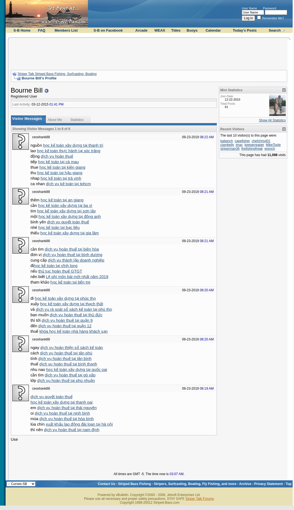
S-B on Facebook (108, 30)
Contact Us (106, 484)
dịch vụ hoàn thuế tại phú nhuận (66, 380)
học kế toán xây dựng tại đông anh (69, 216)
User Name (249, 8)
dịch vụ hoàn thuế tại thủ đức (76, 315)
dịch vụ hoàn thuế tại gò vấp (70, 375)
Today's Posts (245, 30)
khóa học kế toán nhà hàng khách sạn (73, 331)
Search (275, 30)
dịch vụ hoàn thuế (57, 156)
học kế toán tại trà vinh (61, 178)
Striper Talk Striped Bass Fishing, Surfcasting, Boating (57, 74)
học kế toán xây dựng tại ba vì (65, 205)
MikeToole (273, 145)
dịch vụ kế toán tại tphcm (68, 184)
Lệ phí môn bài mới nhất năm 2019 (77, 277)
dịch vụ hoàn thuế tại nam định (71, 430)
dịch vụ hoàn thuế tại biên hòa (72, 249)
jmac (239, 145)
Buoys (192, 30)
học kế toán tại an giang (62, 200)
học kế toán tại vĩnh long (55, 266)
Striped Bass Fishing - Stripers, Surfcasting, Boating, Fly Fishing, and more (177, 484)
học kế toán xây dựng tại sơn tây (66, 211)
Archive (245, 484)
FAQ (41, 30)
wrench (270, 149)
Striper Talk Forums (199, 499)
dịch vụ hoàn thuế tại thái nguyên (66, 408)
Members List (66, 30)
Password (269, 8)
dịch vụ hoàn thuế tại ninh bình (62, 413)
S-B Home (21, 30)
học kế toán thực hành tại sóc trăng (69, 151)
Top (289, 484)
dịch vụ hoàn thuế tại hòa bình (67, 419)
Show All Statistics (272, 120)
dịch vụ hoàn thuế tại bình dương (72, 255)
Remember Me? (270, 18)
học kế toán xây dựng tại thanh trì (73, 145)
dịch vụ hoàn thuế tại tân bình (65, 358)
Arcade (141, 30)
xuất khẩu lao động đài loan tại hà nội (79, 424)
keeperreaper (254, 145)
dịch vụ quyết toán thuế (68, 222)
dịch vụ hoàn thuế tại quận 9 (67, 320)
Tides (176, 30)
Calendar (213, 30)
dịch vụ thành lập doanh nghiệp (76, 260)
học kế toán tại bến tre (70, 282)
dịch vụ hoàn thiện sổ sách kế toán (71, 347)
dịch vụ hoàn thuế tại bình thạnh (68, 364)
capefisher (242, 141)
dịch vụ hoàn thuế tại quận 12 (64, 326)
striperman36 (230, 149)
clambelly (227, 145)
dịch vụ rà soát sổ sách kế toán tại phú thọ (74, 309)
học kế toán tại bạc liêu (59, 227)
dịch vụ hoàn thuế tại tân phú (66, 353)
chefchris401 (261, 141)
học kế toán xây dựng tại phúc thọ (65, 298)
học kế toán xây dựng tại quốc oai (76, 369)
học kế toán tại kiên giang (62, 167)
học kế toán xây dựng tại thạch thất (71, 304)
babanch (226, 141)
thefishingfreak (252, 149)
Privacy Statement (268, 484)
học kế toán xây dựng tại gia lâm (69, 233)
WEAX (159, 30)
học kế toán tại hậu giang (59, 173)
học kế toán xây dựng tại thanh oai (61, 402)
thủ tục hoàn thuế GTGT (60, 271)
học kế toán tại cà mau (58, 162)
